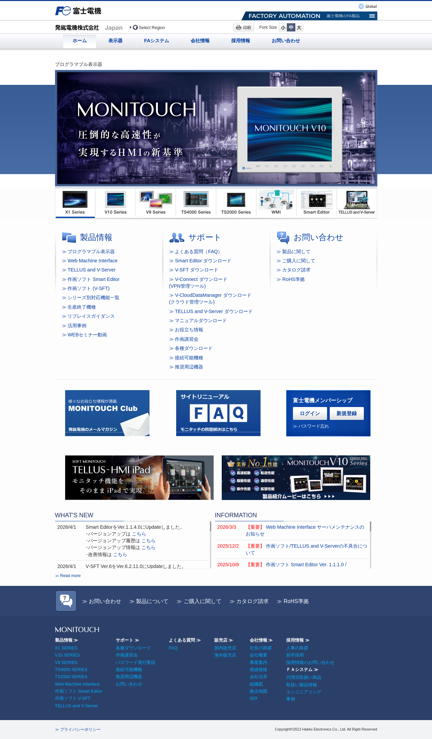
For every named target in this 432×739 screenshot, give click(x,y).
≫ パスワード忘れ (311, 426)
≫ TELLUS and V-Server (89, 269)
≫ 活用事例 (74, 325)
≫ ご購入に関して (199, 601)
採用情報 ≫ (297, 640)
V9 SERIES (66, 662)
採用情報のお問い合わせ (310, 662)
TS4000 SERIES (71, 669)
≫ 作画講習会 (184, 339)
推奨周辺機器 (129, 676)
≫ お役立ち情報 (186, 329)
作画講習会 (127, 655)
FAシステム (156, 40)
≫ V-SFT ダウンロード (194, 269)
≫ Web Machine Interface (90, 260)
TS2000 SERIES (71, 676)
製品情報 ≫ (66, 640)
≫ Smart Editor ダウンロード (200, 260)
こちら (139, 534)
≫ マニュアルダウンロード (198, 320)
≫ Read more (68, 575)
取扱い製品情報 (301, 684)
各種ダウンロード (133, 647)
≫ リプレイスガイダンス (88, 316)
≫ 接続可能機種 (186, 357)
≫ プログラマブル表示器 (88, 251)
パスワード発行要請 (135, 662)
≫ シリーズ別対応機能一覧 (91, 297)
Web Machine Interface (77, 684)
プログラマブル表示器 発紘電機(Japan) (90, 27)
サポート (205, 237)
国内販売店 (225, 647)
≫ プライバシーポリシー (78, 730)
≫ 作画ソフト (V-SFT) (86, 288)
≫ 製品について (148, 601)
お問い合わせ (286, 40)
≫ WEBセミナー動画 (84, 334)
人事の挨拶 (297, 647)
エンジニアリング (303, 691)
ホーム (80, 40)
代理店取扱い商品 (303, 677)
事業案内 (258, 662)
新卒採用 (295, 655)
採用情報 (240, 40)
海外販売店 (225, 655)
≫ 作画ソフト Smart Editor (91, 279)
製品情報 (96, 237)
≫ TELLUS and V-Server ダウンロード (211, 311)
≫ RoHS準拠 (293, 601)
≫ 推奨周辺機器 (186, 367)
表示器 (115, 40)
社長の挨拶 (261, 647)
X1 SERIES (66, 647)
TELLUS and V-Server (76, 705)
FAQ (173, 647)
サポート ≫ (127, 640)
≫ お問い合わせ (101, 601)
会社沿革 (258, 676)
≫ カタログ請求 (249, 601)
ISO (253, 698)
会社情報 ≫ (261, 640)
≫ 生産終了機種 (79, 307)
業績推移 (258, 669)
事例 (290, 698)
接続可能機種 (129, 669)
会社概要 (258, 655)
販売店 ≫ (223, 640)
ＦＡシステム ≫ (302, 669)
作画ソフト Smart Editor (79, 691)
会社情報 (200, 40)
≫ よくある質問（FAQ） (196, 251)
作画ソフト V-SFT (72, 698)
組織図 (256, 684)
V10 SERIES (67, 655)
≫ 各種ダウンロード (191, 348)
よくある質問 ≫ (185, 640)
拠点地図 (258, 691)
